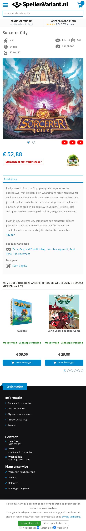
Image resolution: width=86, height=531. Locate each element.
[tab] (43, 179)
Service (12, 477)
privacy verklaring (71, 516)
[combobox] (43, 13)
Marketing (62, 527)
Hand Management (57, 249)
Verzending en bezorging (21, 471)
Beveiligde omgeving (19, 488)
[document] (43, 515)
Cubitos (22, 330)
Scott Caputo (19, 265)
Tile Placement (21, 253)
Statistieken (47, 527)
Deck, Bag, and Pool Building (28, 249)
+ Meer (10, 234)
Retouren (13, 482)
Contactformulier (17, 408)
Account (12, 425)
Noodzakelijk (30, 527)
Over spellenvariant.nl (19, 403)
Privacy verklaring (17, 419)
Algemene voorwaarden (20, 414)
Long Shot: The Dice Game (64, 330)
